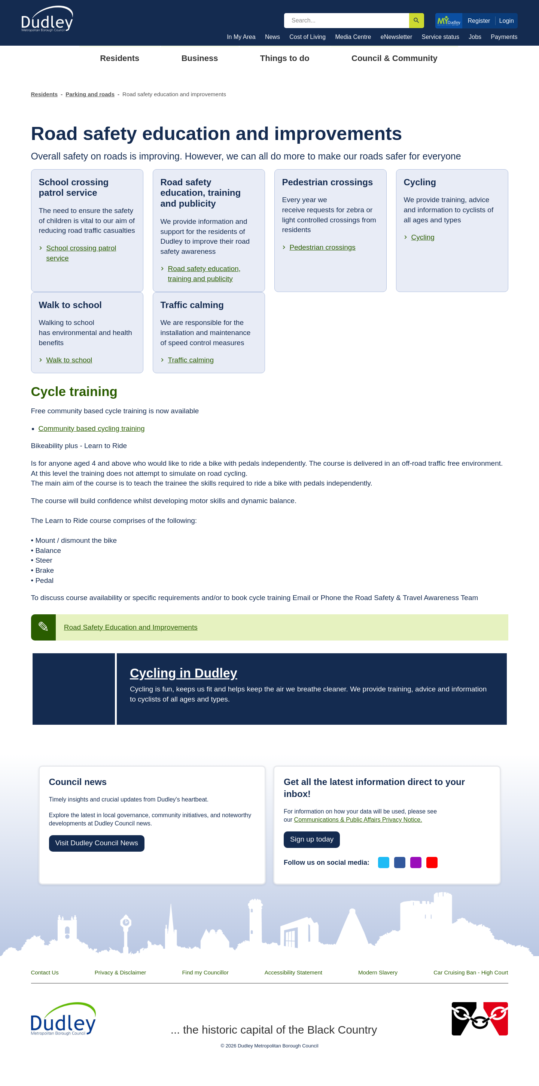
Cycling (423, 237)
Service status (440, 37)
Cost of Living (307, 37)
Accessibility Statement (293, 972)
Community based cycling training (92, 428)
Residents (44, 94)
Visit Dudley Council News (96, 843)
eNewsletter (396, 37)
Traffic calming (191, 360)
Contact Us (45, 972)
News (272, 37)
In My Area (241, 37)
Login (506, 20)
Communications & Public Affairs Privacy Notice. (358, 819)
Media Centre (353, 37)
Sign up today (312, 839)
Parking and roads (90, 94)
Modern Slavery (378, 972)
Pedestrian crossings (323, 247)
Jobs (475, 37)
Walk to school (69, 360)
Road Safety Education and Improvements (131, 627)
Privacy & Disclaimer (120, 972)
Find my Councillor (205, 972)
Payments (504, 37)
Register (479, 20)
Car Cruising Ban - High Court (470, 972)
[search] (346, 20)
